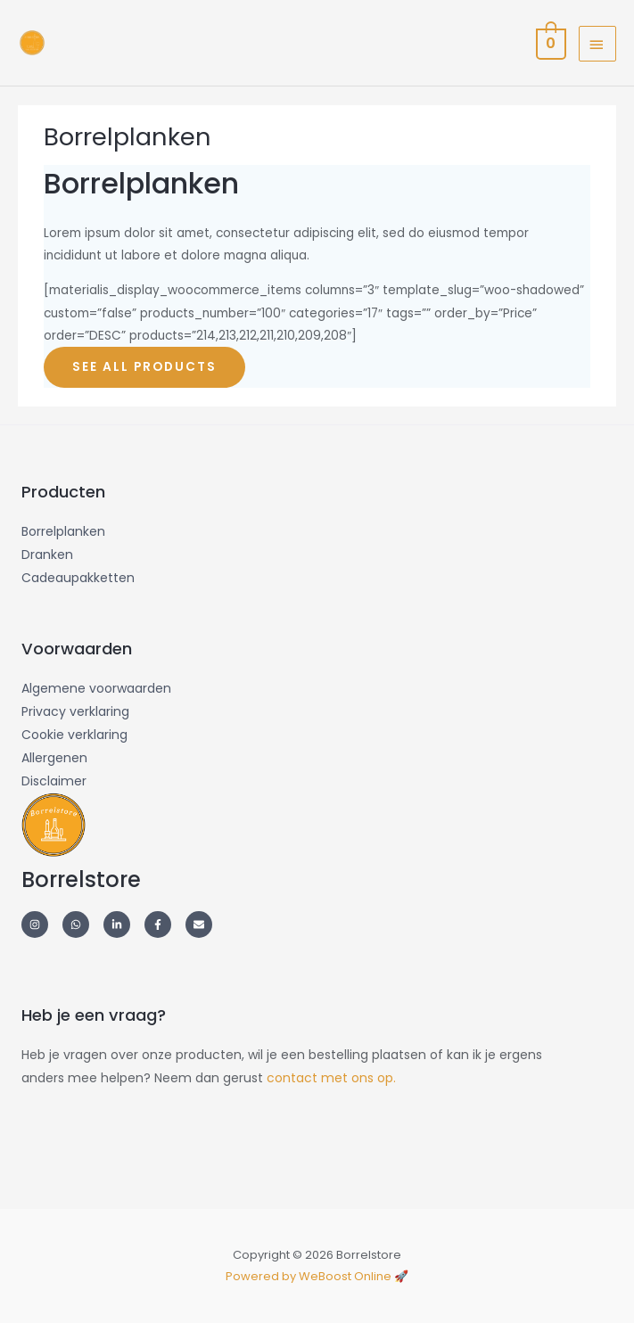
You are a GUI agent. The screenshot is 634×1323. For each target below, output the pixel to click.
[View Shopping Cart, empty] (549, 43)
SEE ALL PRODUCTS (144, 366)
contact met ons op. (331, 1078)
